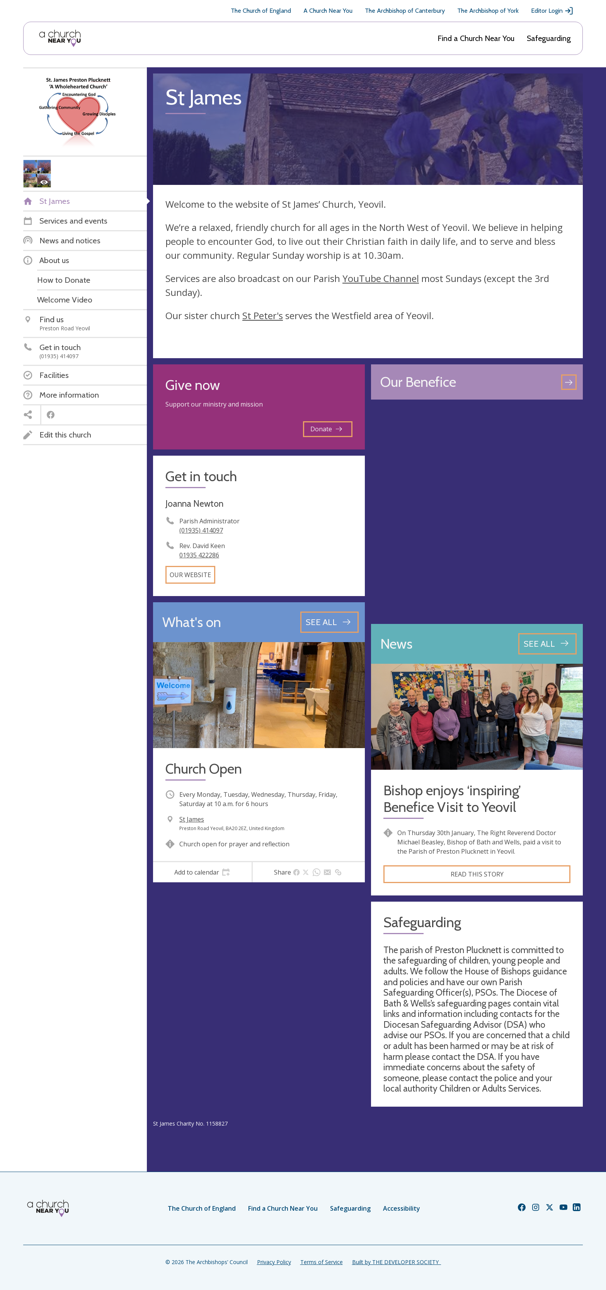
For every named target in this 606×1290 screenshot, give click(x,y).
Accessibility (401, 1208)
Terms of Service (321, 1262)
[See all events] (329, 622)
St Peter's (262, 315)
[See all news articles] (547, 643)
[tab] (202, 872)
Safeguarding (549, 38)
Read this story (477, 874)
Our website (190, 575)
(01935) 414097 (201, 530)
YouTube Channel (380, 278)
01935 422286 (199, 555)
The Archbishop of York (488, 10)
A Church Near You (327, 10)
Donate (326, 429)
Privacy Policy (274, 1262)
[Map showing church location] (477, 512)
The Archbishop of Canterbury (405, 10)
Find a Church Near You (475, 38)
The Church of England (261, 10)
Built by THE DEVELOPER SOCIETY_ (396, 1262)
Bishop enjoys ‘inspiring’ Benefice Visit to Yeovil (452, 798)
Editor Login (552, 10)
